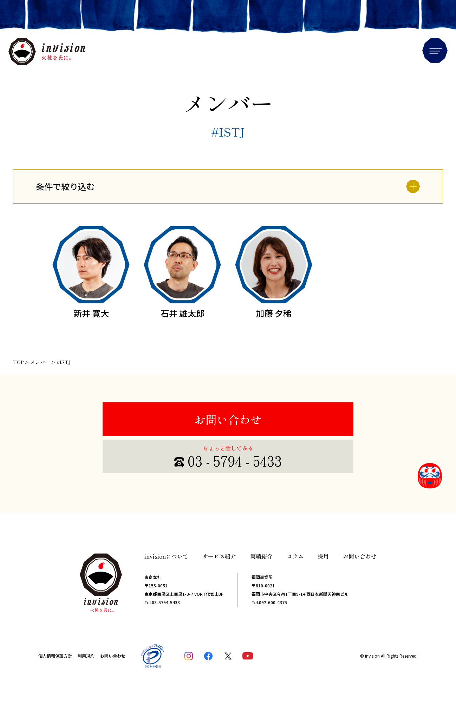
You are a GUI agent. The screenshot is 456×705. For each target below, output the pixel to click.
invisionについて (166, 556)
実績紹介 (261, 556)
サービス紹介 (219, 556)
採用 (323, 556)
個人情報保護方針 (55, 656)
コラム (295, 556)
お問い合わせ (228, 419)
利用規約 (86, 656)
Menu (435, 50)
